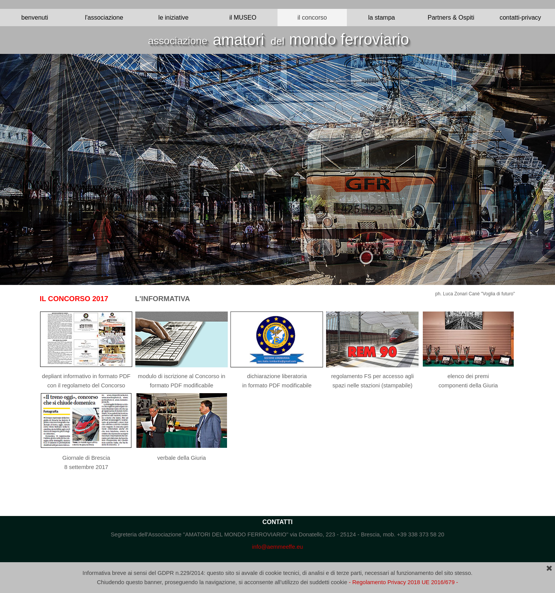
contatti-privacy (520, 17)
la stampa (381, 17)
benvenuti (34, 17)
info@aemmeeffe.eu (277, 547)
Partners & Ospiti (451, 17)
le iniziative (173, 17)
